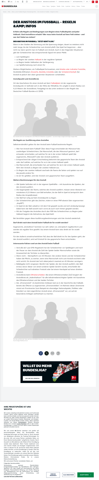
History (73, 6)
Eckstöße (50, 72)
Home (43, 6)
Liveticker (67, 6)
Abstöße (42, 72)
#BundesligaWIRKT (50, 1)
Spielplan (53, 6)
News (48, 6)
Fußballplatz (56, 83)
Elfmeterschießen (38, 275)
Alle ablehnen (68, 475)
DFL (88, 1)
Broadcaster (37, 1)
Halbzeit (38, 60)
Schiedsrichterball (69, 72)
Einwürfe (34, 72)
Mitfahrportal (79, 1)
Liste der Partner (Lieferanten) (13, 476)
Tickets (83, 6)
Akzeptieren (84, 475)
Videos (78, 6)
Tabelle (58, 6)
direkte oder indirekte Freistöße (72, 69)
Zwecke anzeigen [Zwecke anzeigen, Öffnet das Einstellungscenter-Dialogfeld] (53, 475)
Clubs (62, 6)
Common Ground (65, 1)
